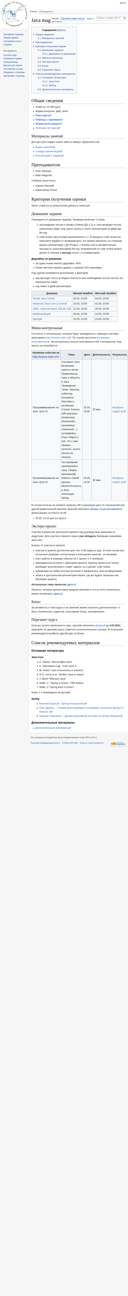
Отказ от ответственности (92, 743)
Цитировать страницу (14, 76)
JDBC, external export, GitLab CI (51, 308)
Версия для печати (12, 65)
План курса (42, 115)
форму (99, 625)
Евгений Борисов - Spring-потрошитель (62, 703)
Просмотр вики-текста (72, 18)
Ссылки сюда (10, 55)
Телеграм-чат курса (46, 128)
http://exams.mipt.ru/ (57, 337)
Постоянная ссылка (13, 69)
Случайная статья (12, 41)
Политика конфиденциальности (45, 743)
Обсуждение (46, 11)
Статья (33, 11)
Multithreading (40, 313)
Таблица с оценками (47, 119)
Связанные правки (12, 58)
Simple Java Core (42, 298)
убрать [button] (61, 30)
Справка (7, 44)
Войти (123, 3)
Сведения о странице (14, 72)
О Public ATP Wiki (70, 743)
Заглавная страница (13, 34)
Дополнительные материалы (52, 727)
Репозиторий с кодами (48, 155)
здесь (70, 584)
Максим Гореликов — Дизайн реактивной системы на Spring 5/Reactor (79, 716)
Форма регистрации (47, 123)
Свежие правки (10, 38)
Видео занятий (43, 147)
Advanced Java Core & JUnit (48, 303)
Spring (36, 319)
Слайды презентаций (47, 151)
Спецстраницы (10, 62)
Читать (55, 18)
